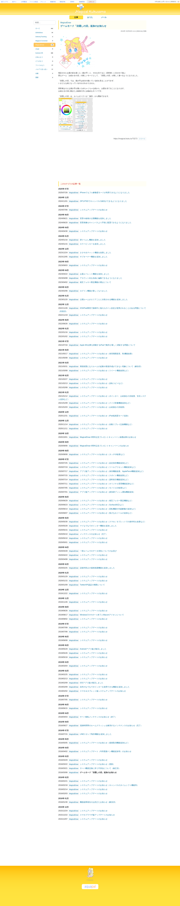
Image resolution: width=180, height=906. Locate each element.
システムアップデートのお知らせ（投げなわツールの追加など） (106, 513)
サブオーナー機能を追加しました (93, 257)
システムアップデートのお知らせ (93, 210)
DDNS (72, 2)
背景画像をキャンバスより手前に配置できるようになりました (105, 222)
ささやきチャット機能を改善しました (95, 252)
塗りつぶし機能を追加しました (93, 240)
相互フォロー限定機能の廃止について (95, 282)
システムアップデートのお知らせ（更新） (97, 764)
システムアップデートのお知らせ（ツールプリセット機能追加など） (108, 467)
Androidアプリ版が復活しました (93, 649)
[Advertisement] (44, 117)
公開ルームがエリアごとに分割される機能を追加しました (104, 299)
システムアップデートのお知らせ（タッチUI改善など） (103, 454)
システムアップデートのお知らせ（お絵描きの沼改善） (103, 407)
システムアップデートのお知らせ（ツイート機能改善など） (104, 370)
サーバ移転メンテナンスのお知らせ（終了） (98, 717)
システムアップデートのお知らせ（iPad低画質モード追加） (104, 416)
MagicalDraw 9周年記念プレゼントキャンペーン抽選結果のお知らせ (108, 437)
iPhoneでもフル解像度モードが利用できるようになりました (105, 192)
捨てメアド (4, 2)
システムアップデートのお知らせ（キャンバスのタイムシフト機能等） (109, 785)
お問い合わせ (165, 1)
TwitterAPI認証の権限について (92, 585)
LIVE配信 (24, 2)
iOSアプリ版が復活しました (91, 683)
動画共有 (62, 2)
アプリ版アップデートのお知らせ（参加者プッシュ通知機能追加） (107, 492)
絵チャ (14, 2)
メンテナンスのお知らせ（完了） (93, 534)
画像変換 (82, 2)
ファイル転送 (34, 2)
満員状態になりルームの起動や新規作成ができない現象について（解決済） (111, 366)
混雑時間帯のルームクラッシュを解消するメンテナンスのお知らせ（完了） (111, 725)
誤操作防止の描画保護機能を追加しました (97, 568)
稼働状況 (173, 1)
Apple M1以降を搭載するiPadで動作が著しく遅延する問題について (107, 345)
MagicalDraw (65, 23)
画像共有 (53, 2)
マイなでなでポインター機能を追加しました (98, 526)
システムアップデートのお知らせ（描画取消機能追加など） (104, 743)
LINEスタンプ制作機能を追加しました (96, 734)
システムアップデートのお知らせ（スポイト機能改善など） (104, 475)
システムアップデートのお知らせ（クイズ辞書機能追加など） (105, 403)
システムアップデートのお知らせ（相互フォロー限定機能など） (106, 500)
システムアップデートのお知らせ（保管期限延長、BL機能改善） (107, 354)
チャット (43, 2)
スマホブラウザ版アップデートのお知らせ (97, 815)
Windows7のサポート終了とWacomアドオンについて (102, 615)
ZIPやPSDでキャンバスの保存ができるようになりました (103, 201)
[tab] (44, 28)
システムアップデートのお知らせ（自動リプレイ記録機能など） (106, 424)
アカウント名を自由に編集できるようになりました (101, 278)
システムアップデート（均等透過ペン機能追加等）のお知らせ (105, 751)
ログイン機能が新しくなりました (93, 291)
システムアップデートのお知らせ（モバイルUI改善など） (104, 488)
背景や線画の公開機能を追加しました (95, 218)
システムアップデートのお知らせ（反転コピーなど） (102, 383)
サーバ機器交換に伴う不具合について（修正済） (100, 768)
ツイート (142, 139)
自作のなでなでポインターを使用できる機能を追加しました (104, 687)
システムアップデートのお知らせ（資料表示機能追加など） (104, 479)
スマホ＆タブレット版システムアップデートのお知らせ (103, 691)
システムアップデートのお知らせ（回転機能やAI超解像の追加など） (108, 509)
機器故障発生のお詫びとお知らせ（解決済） (98, 802)
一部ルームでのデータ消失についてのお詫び (98, 551)
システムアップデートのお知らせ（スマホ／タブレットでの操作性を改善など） (113, 522)
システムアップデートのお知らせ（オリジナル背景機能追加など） (107, 484)
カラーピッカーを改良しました (93, 244)
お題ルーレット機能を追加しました (94, 274)
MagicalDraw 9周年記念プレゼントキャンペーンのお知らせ (104, 446)
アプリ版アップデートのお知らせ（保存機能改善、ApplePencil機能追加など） (112, 471)
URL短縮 (157, 1)
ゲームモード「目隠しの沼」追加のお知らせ (83, 26)
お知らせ (91, 2)
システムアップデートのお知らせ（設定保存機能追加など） (104, 463)
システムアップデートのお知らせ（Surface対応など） (102, 505)
